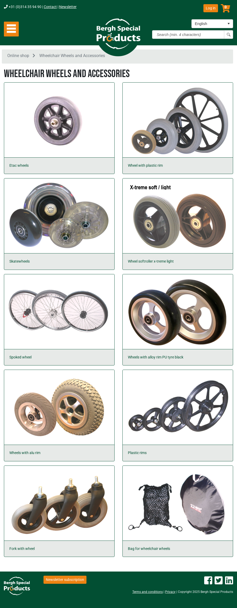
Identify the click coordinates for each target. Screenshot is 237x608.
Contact (50, 7)
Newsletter (68, 7)
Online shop (18, 55)
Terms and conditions (147, 592)
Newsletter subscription (65, 580)
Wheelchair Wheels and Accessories (72, 55)
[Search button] (228, 34)
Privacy (170, 592)
